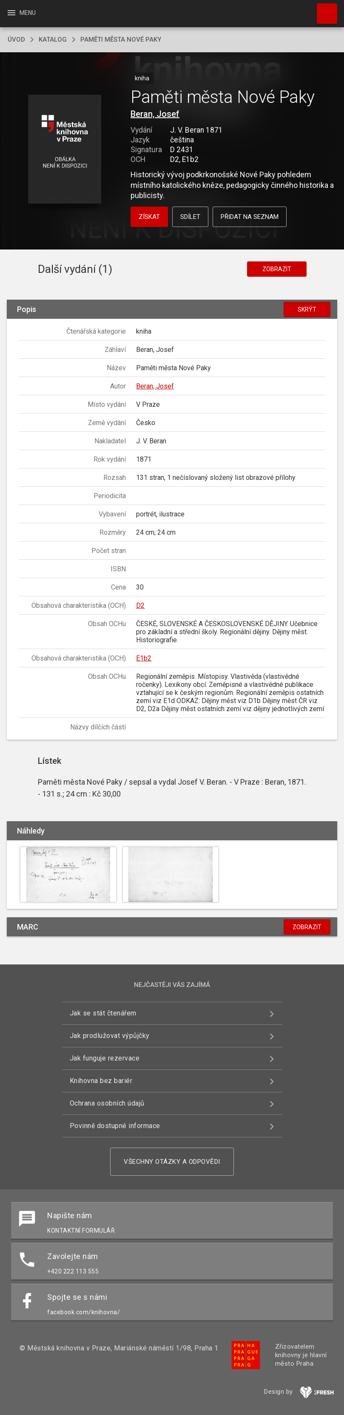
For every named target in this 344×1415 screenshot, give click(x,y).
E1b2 (143, 658)
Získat (149, 217)
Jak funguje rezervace (105, 1058)
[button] (64, 149)
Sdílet (190, 217)
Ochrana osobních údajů (107, 1103)
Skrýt (307, 309)
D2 (140, 605)
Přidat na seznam (250, 217)
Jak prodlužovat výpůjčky (110, 1036)
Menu (21, 13)
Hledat (323, 9)
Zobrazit (276, 269)
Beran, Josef (155, 114)
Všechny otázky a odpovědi (172, 1161)
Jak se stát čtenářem (103, 1013)
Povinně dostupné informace (115, 1126)
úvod (16, 39)
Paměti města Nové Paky (120, 39)
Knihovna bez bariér (101, 1081)
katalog (53, 39)
